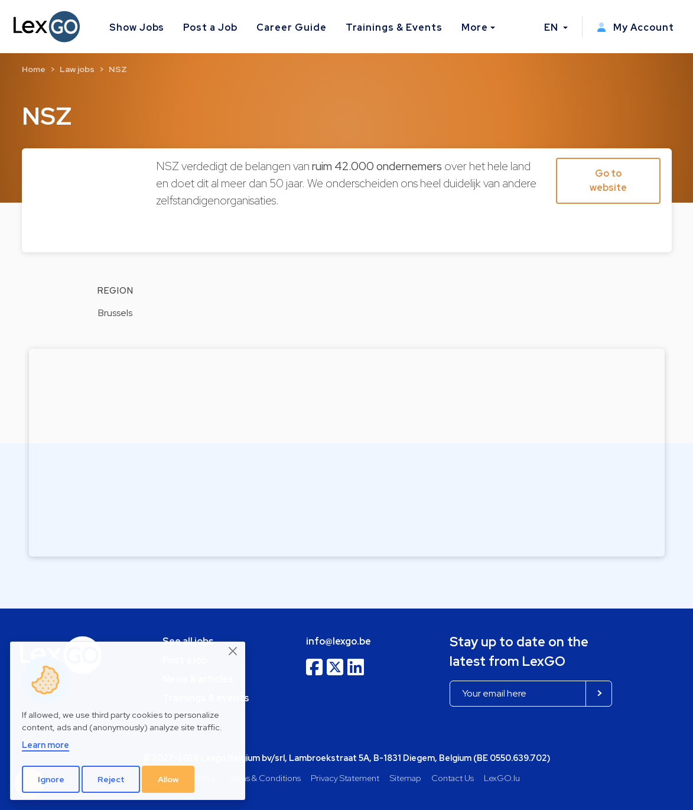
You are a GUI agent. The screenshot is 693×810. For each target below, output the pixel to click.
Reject (111, 779)
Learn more (45, 744)
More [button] (474, 27)
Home (33, 69)
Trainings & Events (394, 27)
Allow (168, 779)
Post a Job (210, 27)
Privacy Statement (345, 777)
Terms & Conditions (264, 777)
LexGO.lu (502, 777)
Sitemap (405, 777)
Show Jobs (137, 27)
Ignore (51, 779)
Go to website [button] (608, 180)
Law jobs (77, 69)
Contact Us (452, 777)
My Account (635, 27)
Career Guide (291, 27)
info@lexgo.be (338, 641)
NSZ (118, 69)
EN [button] (552, 27)
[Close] (233, 651)
